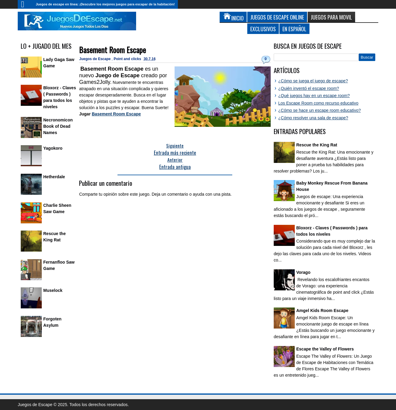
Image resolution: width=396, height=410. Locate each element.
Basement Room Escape (112, 49)
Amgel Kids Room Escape (322, 310)
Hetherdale (54, 176)
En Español (294, 29)
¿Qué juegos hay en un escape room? (314, 95)
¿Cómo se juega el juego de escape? (313, 80)
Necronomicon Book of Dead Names (58, 126)
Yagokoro (52, 148)
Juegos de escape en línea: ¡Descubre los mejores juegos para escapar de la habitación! (105, 4)
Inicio (25, 4)
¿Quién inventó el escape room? (308, 88)
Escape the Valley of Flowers (325, 349)
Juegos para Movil (331, 17)
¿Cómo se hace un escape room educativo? (319, 110)
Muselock (52, 290)
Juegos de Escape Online (277, 17)
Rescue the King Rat (316, 144)
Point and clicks (128, 59)
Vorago (303, 272)
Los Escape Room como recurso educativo (318, 103)
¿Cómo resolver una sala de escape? (313, 117)
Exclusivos (263, 29)
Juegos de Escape (95, 59)
